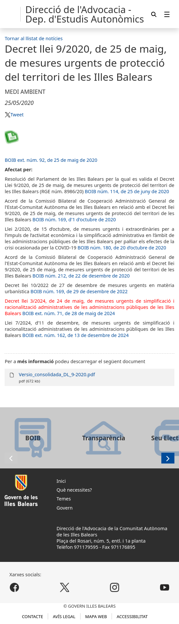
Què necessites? (74, 490)
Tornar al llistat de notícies (34, 38)
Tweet (17, 114)
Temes (64, 499)
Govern (65, 508)
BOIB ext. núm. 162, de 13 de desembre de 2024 (75, 335)
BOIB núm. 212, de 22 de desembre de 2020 (81, 276)
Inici (61, 481)
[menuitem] (166, 14)
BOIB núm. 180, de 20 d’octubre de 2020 (122, 248)
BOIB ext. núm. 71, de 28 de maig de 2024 (68, 313)
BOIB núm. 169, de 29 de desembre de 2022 (79, 291)
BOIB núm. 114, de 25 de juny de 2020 (127, 191)
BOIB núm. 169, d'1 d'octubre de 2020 (74, 219)
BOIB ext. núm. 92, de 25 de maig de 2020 (51, 160)
